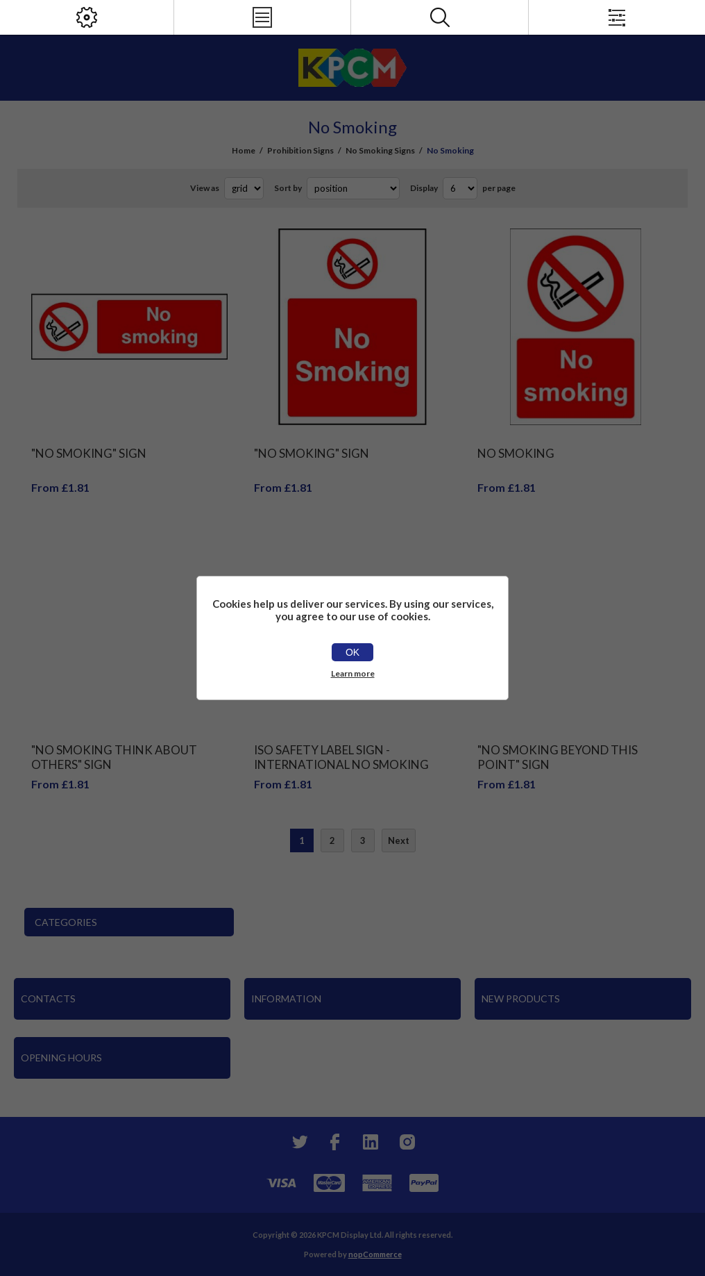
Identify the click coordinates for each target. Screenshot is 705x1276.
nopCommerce (375, 1254)
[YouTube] (370, 1142)
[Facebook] (334, 1142)
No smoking (515, 453)
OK (352, 652)
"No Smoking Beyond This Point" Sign (557, 757)
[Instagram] (407, 1142)
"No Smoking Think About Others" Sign (114, 757)
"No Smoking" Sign (88, 453)
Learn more (353, 673)
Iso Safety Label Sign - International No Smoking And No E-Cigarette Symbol (341, 764)
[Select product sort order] (353, 188)
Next (398, 840)
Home (243, 150)
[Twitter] (298, 1142)
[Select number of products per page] (460, 188)
